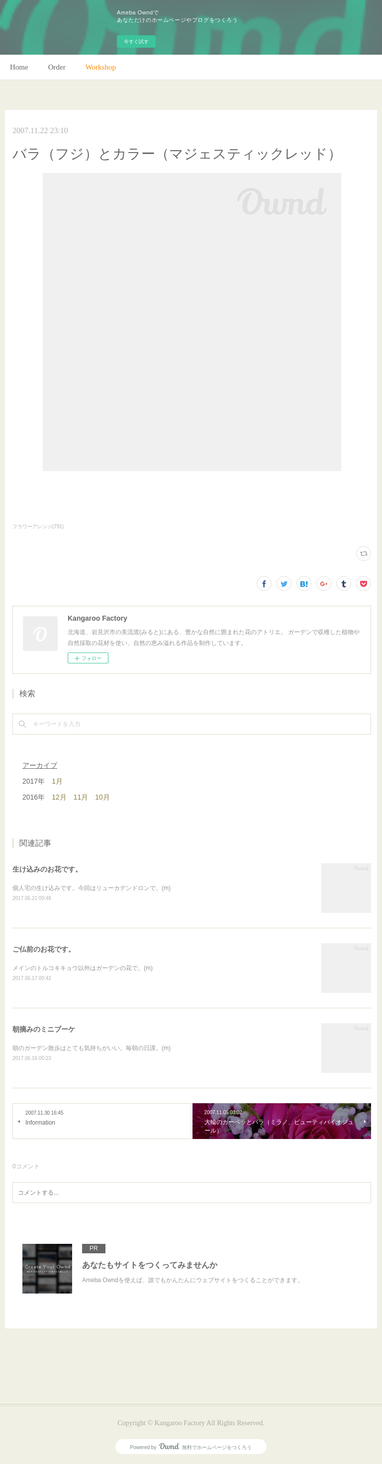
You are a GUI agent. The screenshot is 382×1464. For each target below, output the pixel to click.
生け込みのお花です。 (47, 869)
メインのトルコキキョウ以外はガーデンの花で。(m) (82, 968)
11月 (81, 797)
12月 (59, 797)
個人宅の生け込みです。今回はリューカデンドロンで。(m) (91, 888)
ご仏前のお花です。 (43, 949)
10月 (102, 797)
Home (19, 67)
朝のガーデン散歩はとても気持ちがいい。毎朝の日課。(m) (91, 1048)
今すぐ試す (136, 41)
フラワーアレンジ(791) (38, 526)
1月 (57, 781)
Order (57, 67)
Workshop (101, 67)
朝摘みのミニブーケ (43, 1029)
